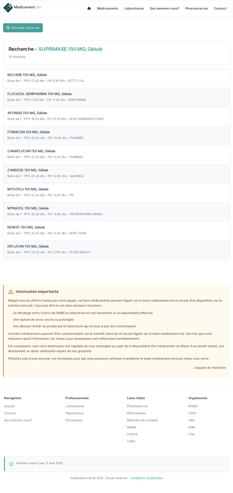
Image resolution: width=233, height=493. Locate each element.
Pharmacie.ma (196, 8)
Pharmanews (136, 413)
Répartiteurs (75, 413)
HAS (191, 420)
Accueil (9, 406)
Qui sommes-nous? (164, 8)
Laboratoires (134, 8)
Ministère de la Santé (142, 420)
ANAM (131, 427)
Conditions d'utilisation (146, 478)
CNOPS (132, 434)
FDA (191, 434)
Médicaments (107, 8)
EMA (191, 427)
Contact (220, 8)
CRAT (192, 413)
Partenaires (74, 420)
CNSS (131, 441)
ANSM (192, 406)
